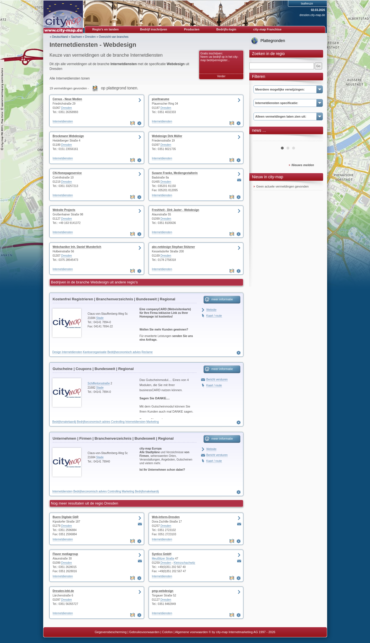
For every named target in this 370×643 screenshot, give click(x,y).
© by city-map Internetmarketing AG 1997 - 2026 (242, 632)
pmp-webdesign (162, 591)
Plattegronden (273, 40)
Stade (99, 318)
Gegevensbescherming (111, 632)
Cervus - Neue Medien (67, 99)
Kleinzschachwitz (184, 562)
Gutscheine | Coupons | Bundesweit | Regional (93, 369)
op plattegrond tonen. (119, 88)
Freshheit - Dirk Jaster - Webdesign (175, 210)
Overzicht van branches (114, 36)
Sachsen (76, 36)
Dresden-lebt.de (63, 591)
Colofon (167, 632)
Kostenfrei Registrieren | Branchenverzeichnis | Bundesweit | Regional (114, 299)
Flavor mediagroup (65, 554)
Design (56, 352)
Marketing (152, 421)
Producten (191, 29)
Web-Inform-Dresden (166, 517)
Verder (221, 76)
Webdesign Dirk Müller (167, 136)
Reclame (147, 352)
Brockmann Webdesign (68, 136)
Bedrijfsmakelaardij (64, 421)
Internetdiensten (63, 121)
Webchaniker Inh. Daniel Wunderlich (77, 246)
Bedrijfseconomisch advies (124, 352)
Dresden (90, 36)
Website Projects (64, 210)
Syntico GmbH (161, 554)
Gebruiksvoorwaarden (144, 632)
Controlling (118, 421)
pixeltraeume (160, 99)
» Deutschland (59, 36)
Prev (260, 138)
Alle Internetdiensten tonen (70, 78)
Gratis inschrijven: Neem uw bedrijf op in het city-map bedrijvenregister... (220, 57)
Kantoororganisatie (95, 352)
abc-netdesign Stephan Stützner (173, 246)
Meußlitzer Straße (163, 558)
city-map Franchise (267, 29)
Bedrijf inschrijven (153, 29)
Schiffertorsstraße (99, 383)
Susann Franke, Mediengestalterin (175, 173)
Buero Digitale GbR (66, 517)
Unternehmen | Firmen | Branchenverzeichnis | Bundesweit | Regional (113, 438)
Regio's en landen (105, 29)
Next (315, 138)
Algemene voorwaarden (191, 632)
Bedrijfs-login (226, 29)
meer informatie (222, 299)
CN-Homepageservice (67, 173)
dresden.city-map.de (312, 15)
